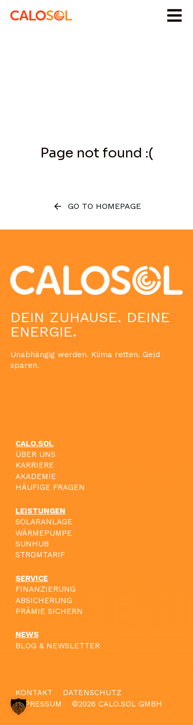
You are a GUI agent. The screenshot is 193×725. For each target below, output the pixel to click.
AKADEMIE (35, 476)
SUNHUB (32, 544)
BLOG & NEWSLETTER (57, 645)
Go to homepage (96, 206)
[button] (174, 15)
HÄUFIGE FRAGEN (50, 487)
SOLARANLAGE (44, 521)
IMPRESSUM (38, 704)
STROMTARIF (40, 554)
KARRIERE (34, 465)
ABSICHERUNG (43, 600)
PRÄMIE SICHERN (49, 611)
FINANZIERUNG (45, 589)
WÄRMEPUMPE (43, 533)
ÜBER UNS (35, 454)
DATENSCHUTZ (92, 692)
